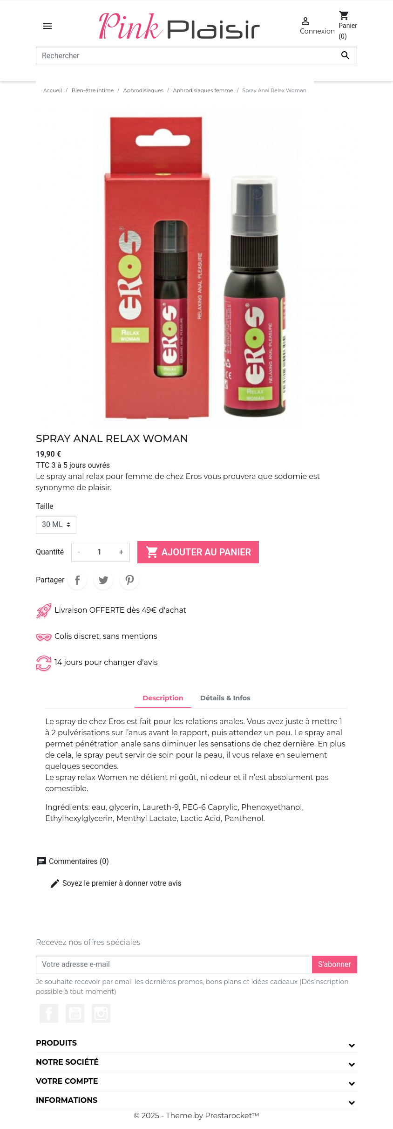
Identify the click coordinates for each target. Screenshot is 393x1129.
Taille (45, 506)
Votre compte (67, 1081)
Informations (66, 1100)
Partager (77, 580)
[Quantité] (100, 552)
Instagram (101, 1013)
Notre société (67, 1062)
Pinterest (129, 580)
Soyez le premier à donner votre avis (115, 883)
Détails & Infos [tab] (225, 698)
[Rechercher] (196, 55)
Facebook (49, 1013)
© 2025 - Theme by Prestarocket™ (196, 1115)
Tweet (103, 580)
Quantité (50, 551)
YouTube (75, 1013)
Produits (56, 1043)
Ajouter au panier (198, 552)
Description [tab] (162, 698)
